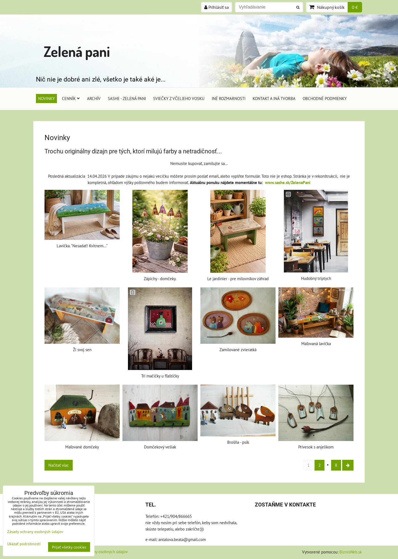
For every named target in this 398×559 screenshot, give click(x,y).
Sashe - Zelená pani (127, 98)
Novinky (46, 98)
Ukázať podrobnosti (24, 544)
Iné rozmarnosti (228, 98)
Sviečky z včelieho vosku (179, 98)
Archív (94, 98)
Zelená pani (77, 51)
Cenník (71, 98)
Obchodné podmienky (325, 98)
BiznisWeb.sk (350, 552)
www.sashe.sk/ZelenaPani (287, 182)
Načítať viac (58, 465)
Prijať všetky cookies (69, 547)
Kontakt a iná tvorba (274, 98)
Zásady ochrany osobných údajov (99, 551)
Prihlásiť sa (216, 7)
